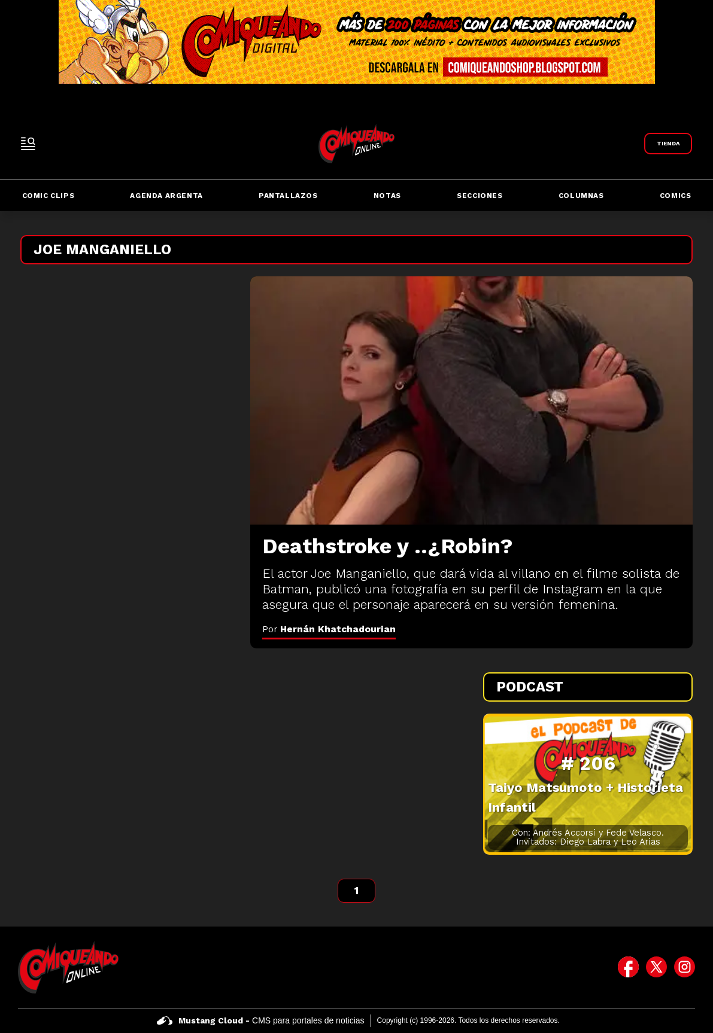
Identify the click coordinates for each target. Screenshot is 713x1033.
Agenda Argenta (166, 195)
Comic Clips (48, 195)
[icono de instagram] (684, 967)
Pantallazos (288, 195)
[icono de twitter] (656, 967)
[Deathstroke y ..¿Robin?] (471, 400)
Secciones (479, 195)
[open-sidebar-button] (28, 143)
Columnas (581, 195)
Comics (675, 195)
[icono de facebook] (628, 967)
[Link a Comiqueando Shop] (668, 143)
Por (329, 629)
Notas (387, 195)
